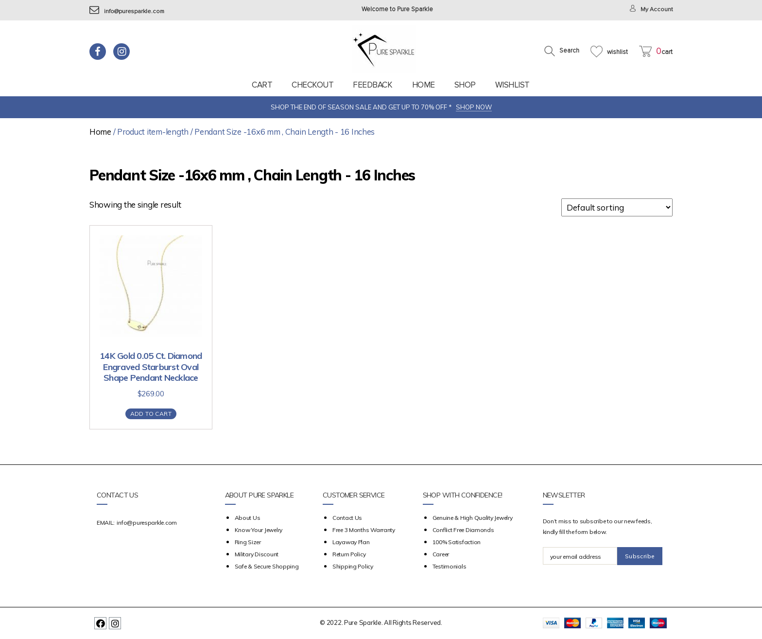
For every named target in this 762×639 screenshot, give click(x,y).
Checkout (312, 85)
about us (247, 517)
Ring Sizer (248, 542)
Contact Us (347, 517)
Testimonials (450, 566)
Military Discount (256, 554)
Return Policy (349, 554)
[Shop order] (617, 207)
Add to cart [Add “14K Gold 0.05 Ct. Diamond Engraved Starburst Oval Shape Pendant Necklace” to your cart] (151, 413)
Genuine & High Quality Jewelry (473, 517)
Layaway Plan (351, 542)
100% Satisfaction (457, 542)
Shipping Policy (352, 566)
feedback (372, 85)
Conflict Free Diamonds (463, 529)
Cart (262, 85)
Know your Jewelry (258, 529)
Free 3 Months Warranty (363, 529)
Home (423, 85)
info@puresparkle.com (128, 11)
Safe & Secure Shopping (267, 566)
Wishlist (512, 85)
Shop (465, 85)
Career (441, 554)
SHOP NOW (474, 107)
